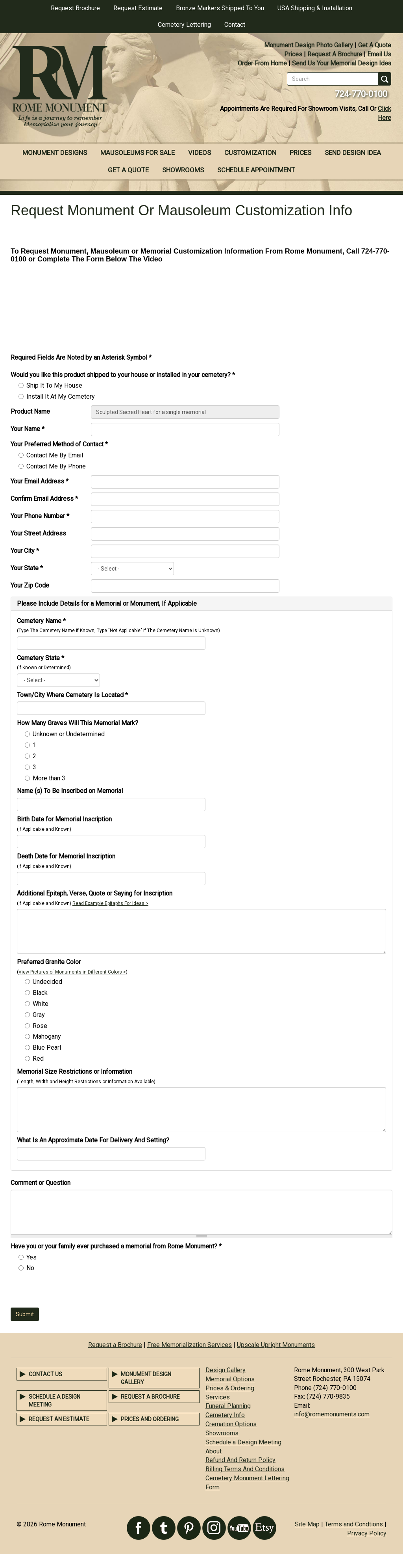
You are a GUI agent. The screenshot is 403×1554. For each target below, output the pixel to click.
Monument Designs (54, 153)
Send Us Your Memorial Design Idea (341, 63)
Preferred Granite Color (49, 962)
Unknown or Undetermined (69, 734)
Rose (40, 1026)
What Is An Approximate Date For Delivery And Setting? (93, 1140)
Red (38, 1058)
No (30, 1268)
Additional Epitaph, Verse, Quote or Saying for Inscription (94, 893)
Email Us (379, 54)
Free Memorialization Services (189, 1345)
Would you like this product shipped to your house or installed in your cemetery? (123, 375)
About (213, 1451)
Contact (234, 24)
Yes (31, 1257)
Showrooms (183, 170)
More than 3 (49, 778)
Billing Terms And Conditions (245, 1469)
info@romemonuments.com (332, 1414)
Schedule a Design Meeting (243, 1442)
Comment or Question (40, 1182)
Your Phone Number (40, 516)
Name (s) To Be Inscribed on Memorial (70, 791)
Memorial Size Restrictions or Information (74, 1071)
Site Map (307, 1524)
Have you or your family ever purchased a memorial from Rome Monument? (116, 1246)
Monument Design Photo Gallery (308, 45)
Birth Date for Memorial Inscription (64, 819)
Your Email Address (39, 481)
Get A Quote (374, 45)
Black (40, 992)
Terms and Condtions (354, 1524)
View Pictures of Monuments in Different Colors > (72, 972)
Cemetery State (40, 658)
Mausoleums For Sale (137, 153)
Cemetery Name (41, 621)
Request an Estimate (59, 1419)
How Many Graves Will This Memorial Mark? (77, 723)
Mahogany (47, 1036)
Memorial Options (230, 1379)
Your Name (27, 429)
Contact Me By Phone (56, 466)
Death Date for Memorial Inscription (66, 856)
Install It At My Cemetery (60, 396)
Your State (27, 568)
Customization (250, 153)
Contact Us (45, 1374)
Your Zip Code (30, 585)
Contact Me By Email (54, 455)
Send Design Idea (353, 153)
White (40, 1003)
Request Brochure (75, 8)
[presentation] (70, 1292)
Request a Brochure (115, 1345)
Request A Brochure (334, 54)
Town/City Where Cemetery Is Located (72, 695)
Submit (25, 1314)
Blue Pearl (47, 1047)
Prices (293, 54)
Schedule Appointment (256, 170)
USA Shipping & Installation (314, 8)
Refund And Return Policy (240, 1460)
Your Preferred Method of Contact (59, 444)
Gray (39, 1015)
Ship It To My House (54, 385)
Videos (199, 153)
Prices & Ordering (229, 1388)
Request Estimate (138, 8)
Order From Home (262, 63)
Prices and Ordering (150, 1419)
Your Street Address (38, 533)
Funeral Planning (228, 1406)
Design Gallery (225, 1370)
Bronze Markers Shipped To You (220, 8)
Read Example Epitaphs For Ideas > (110, 903)
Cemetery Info (225, 1415)
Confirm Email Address (44, 498)
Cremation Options (231, 1424)
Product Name (30, 411)
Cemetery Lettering (184, 24)
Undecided (47, 981)
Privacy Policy (366, 1533)
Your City (25, 550)
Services (217, 1397)
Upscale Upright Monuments (276, 1345)
